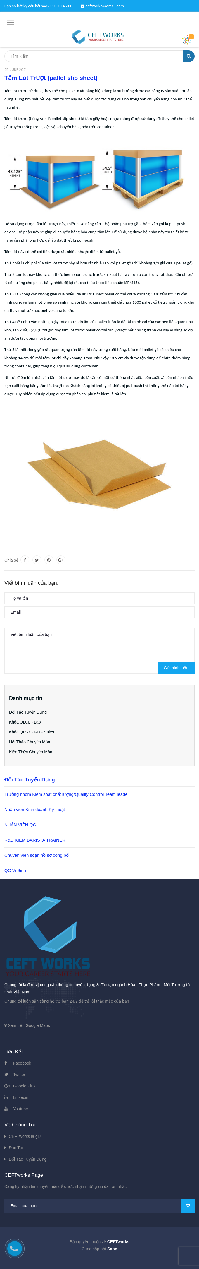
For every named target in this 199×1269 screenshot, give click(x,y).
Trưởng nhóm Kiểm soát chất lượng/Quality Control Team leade (66, 794)
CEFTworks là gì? (25, 1136)
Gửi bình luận (176, 668)
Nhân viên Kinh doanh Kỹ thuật (34, 809)
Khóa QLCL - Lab (25, 722)
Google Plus (24, 1086)
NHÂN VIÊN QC (20, 824)
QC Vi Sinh (15, 870)
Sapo (112, 1248)
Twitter (19, 1074)
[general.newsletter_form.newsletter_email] (99, 1206)
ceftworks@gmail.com (102, 6)
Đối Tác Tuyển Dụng (28, 712)
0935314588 (60, 6)
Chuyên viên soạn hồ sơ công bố (36, 855)
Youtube (20, 1108)
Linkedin (20, 1097)
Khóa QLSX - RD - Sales (31, 732)
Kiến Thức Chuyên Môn (30, 752)
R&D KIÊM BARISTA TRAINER (34, 839)
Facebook (22, 1063)
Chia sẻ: (12, 560)
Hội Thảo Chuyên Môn (29, 742)
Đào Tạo (17, 1147)
